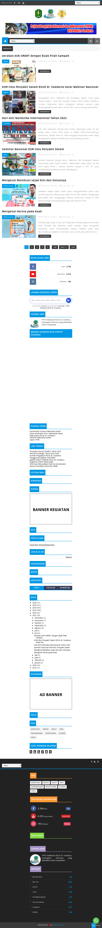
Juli (36, 630)
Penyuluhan (8, 186)
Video (6, 61)
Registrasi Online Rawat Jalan (41, 462)
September (39, 625)
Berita (6, 93)
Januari (38, 663)
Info (5, 155)
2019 (34, 667)
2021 (34, 615)
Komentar (65, 588)
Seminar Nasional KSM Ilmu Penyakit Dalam (33, 149)
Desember (39, 618)
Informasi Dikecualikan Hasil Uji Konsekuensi (48, 464)
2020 (34, 665)
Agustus (38, 628)
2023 (34, 610)
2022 (34, 613)
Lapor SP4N (34, 439)
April (37, 657)
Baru (36, 588)
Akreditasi (35, 729)
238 (54, 247)
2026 (34, 603)
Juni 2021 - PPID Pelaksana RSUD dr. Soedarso (54, 307)
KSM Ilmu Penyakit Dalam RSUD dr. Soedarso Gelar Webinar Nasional (50, 87)
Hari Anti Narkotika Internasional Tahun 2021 (34, 118)
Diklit (54, 729)
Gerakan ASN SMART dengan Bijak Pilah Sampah (35, 56)
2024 (34, 607)
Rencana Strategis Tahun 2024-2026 (44, 453)
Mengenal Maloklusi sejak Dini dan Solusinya (34, 180)
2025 (34, 605)
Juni (36, 633)
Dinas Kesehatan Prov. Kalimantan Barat (46, 433)
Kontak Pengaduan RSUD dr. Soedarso (45, 455)
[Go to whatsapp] (96, 921)
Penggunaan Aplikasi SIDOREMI (42, 457)
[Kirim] (68, 300)
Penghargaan (36, 733)
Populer (51, 588)
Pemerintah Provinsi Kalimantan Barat (45, 431)
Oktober (38, 623)
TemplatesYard (58, 925)
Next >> (64, 247)
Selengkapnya (45, 71)
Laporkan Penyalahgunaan (42, 545)
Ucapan (7, 124)
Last (73, 247)
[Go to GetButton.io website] (96, 925)
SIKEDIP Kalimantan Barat (40, 437)
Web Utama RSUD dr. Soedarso (42, 435)
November (39, 620)
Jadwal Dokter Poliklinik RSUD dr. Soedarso (47, 460)
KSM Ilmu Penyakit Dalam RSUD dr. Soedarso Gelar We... (52, 641)
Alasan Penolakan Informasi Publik (44, 466)
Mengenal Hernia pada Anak (22, 211)
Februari (38, 660)
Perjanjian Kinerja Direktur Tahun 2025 (45, 451)
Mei (36, 655)
